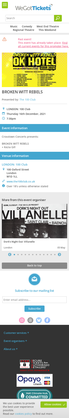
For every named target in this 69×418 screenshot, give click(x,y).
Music (13, 26)
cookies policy (23, 413)
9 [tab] (44, 254)
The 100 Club (28, 99)
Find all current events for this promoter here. (43, 44)
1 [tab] (14, 254)
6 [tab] (33, 254)
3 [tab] (22, 254)
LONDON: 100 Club (14, 164)
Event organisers (14, 341)
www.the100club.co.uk (21, 181)
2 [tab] (18, 254)
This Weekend (47, 30)
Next (59, 254)
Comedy (27, 26)
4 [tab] (25, 254)
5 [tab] (29, 254)
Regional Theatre (23, 30)
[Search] (58, 18)
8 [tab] (40, 254)
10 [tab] (47, 254)
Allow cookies (52, 404)
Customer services (15, 333)
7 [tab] (36, 254)
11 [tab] (51, 254)
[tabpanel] (34, 227)
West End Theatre (48, 26)
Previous (10, 254)
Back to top (34, 265)
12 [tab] (55, 254)
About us (9, 349)
